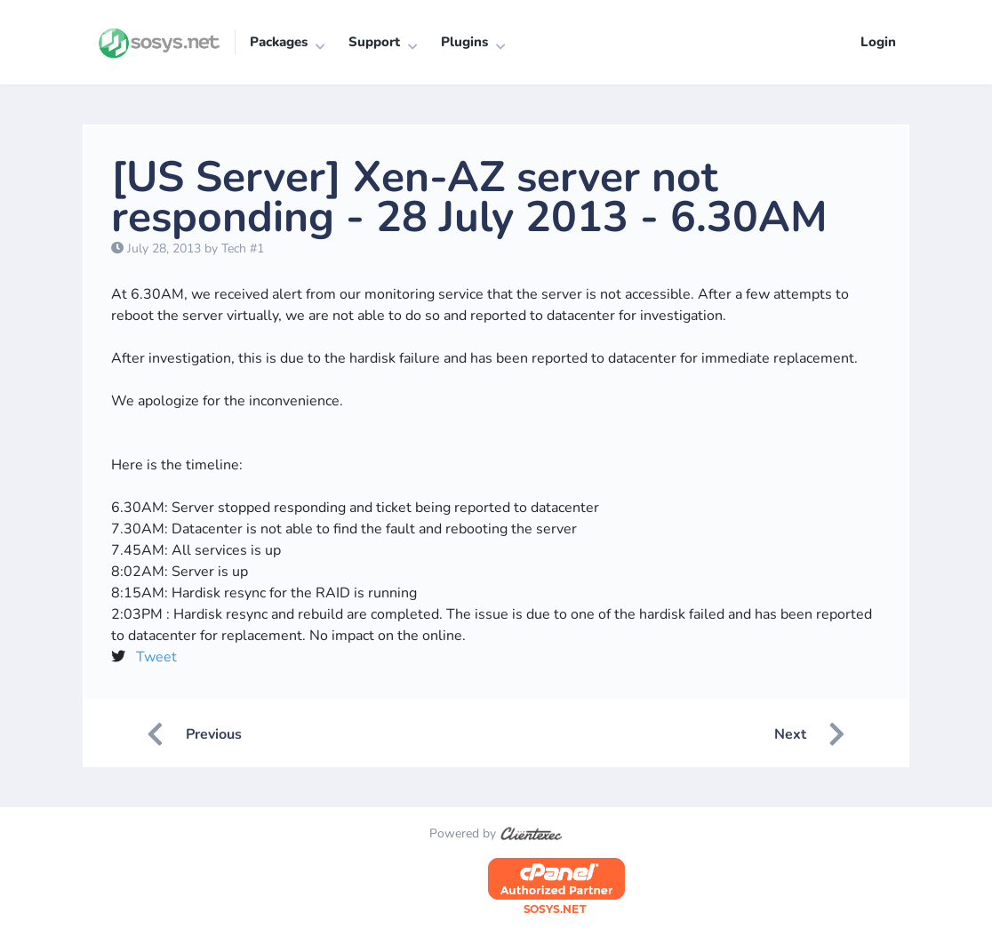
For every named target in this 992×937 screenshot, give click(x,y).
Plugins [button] (464, 42)
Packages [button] (279, 42)
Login (878, 42)
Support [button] (374, 42)
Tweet (156, 657)
